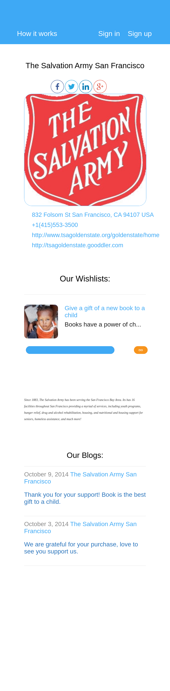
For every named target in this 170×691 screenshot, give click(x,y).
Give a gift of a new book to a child (105, 312)
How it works (37, 33)
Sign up (140, 33)
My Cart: (149, 17)
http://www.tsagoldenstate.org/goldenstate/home (95, 235)
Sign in (109, 33)
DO (141, 350)
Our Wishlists (84, 278)
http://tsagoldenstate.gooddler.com (77, 245)
